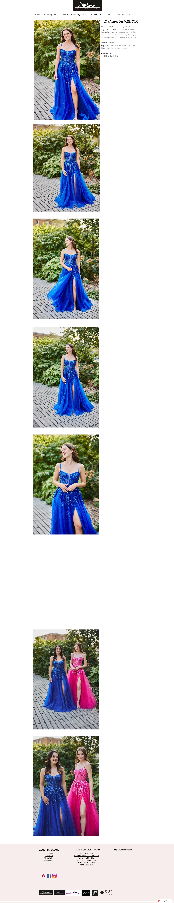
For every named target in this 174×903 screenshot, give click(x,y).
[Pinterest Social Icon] (43, 876)
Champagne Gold (123, 45)
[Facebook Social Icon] (49, 876)
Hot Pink (113, 45)
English (162, 901)
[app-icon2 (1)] (54, 876)
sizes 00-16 (114, 56)
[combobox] (164, 901)
